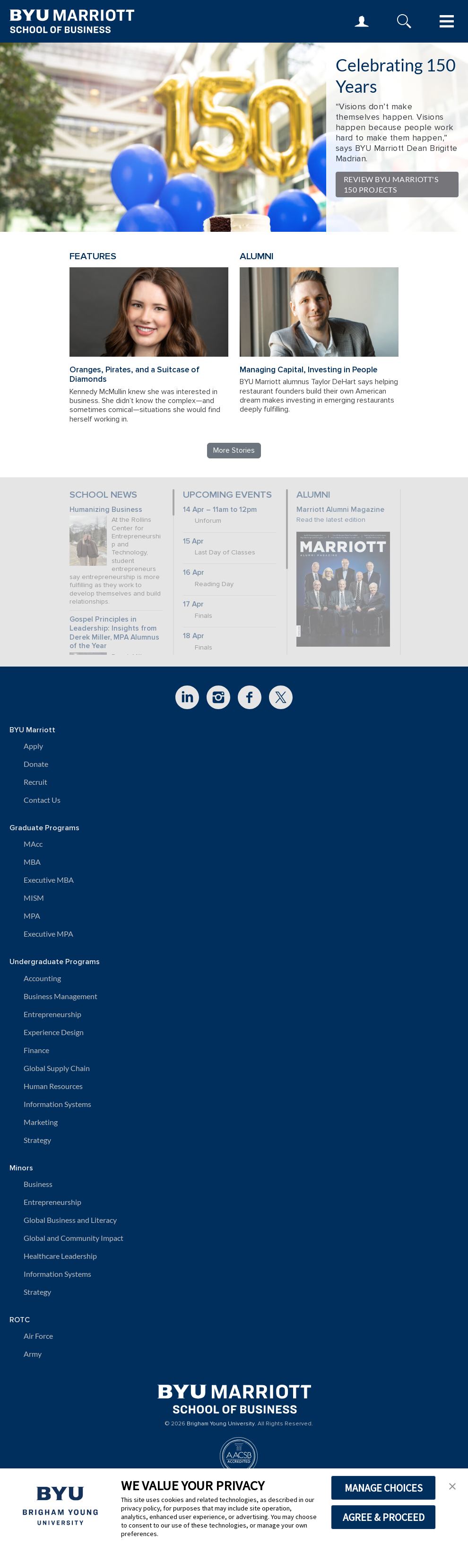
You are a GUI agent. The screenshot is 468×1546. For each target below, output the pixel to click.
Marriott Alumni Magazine (340, 509)
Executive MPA (48, 933)
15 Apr (193, 541)
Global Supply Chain (57, 1067)
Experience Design (54, 1032)
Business (38, 1183)
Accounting (42, 978)
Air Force (38, 1335)
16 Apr (193, 572)
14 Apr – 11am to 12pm (220, 509)
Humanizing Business (105, 509)
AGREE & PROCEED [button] (384, 1517)
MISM (34, 897)
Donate (36, 763)
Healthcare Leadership (60, 1255)
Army (33, 1353)
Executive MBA (49, 879)
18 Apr (193, 636)
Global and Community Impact (73, 1237)
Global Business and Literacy (70, 1219)
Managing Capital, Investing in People (308, 370)
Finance (36, 1049)
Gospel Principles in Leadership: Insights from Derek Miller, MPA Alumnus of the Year (114, 632)
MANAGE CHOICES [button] (384, 1487)
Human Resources (53, 1085)
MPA (32, 915)
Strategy (37, 1139)
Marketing (41, 1121)
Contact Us (42, 799)
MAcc (33, 843)
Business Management (60, 996)
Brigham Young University (221, 1424)
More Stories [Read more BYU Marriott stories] (234, 450)
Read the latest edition (330, 520)
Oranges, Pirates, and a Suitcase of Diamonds (134, 375)
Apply (33, 745)
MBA (32, 861)
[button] (452, 1485)
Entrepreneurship (52, 1014)
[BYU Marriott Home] (234, 1395)
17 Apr (193, 604)
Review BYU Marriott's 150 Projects (391, 184)
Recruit (35, 781)
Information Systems (57, 1103)
